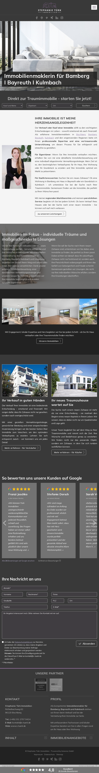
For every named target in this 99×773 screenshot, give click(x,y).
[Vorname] (12, 594)
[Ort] (82, 601)
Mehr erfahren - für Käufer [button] (68, 452)
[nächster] (94, 522)
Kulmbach (49, 137)
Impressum (38, 754)
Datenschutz (49, 754)
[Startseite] (49, 7)
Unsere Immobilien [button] (49, 341)
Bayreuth (39, 137)
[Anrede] (25, 588)
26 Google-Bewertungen (68, 771)
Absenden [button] (89, 643)
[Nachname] (37, 594)
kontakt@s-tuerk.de (21, 722)
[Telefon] (25, 607)
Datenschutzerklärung (23, 642)
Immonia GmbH (67, 751)
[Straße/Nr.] (25, 601)
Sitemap (59, 754)
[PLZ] (57, 601)
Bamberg (92, 134)
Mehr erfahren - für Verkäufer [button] (20, 448)
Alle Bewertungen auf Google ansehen (18, 561)
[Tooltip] (60, 560)
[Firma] (74, 594)
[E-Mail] (74, 607)
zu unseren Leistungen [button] (50, 214)
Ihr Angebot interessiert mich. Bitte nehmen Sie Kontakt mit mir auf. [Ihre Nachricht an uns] (49, 625)
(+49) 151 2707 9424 (20, 719)
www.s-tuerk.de (18, 726)
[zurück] (5, 522)
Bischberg (81, 134)
